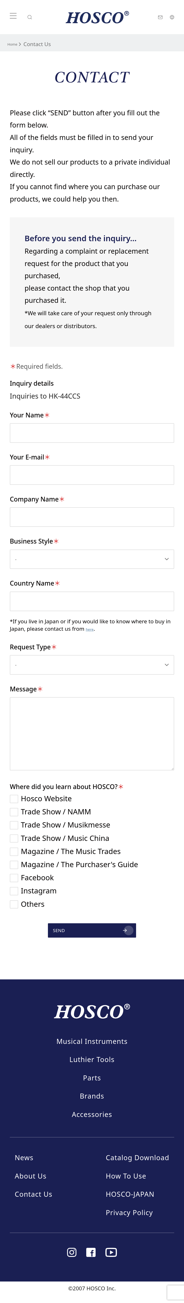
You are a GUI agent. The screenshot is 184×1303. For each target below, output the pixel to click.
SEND (41, 934)
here (92, 628)
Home (15, 44)
